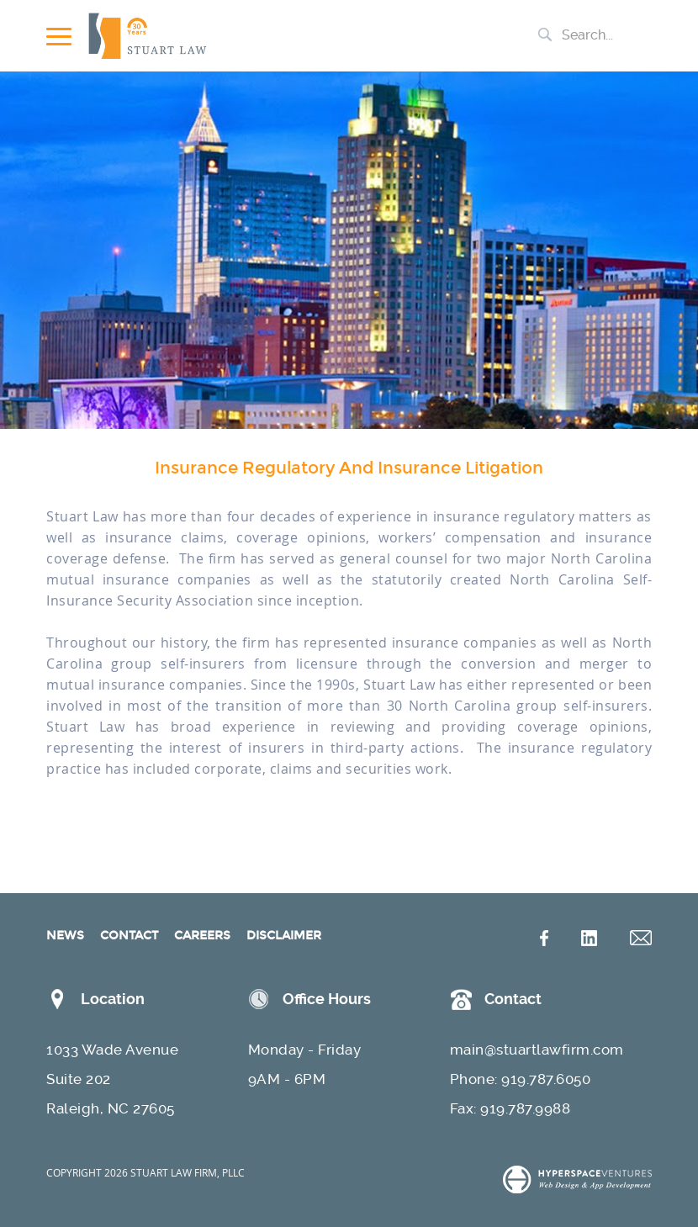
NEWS (65, 935)
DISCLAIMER (283, 935)
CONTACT (129, 935)
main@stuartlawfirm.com (537, 1049)
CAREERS (202, 935)
